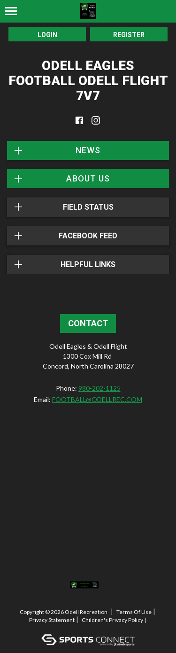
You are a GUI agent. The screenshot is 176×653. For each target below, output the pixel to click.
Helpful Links (88, 264)
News (88, 150)
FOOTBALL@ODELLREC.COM (97, 399)
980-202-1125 (99, 388)
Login (47, 35)
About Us (88, 178)
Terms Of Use (134, 611)
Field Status (88, 207)
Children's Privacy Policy (112, 619)
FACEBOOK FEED (88, 235)
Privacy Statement (52, 619)
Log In (90, 627)
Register (129, 35)
